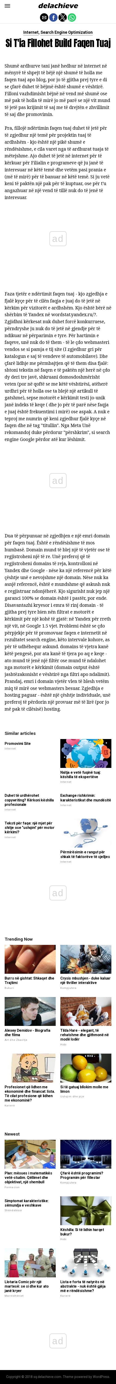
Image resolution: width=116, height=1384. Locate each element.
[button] (7, 5)
